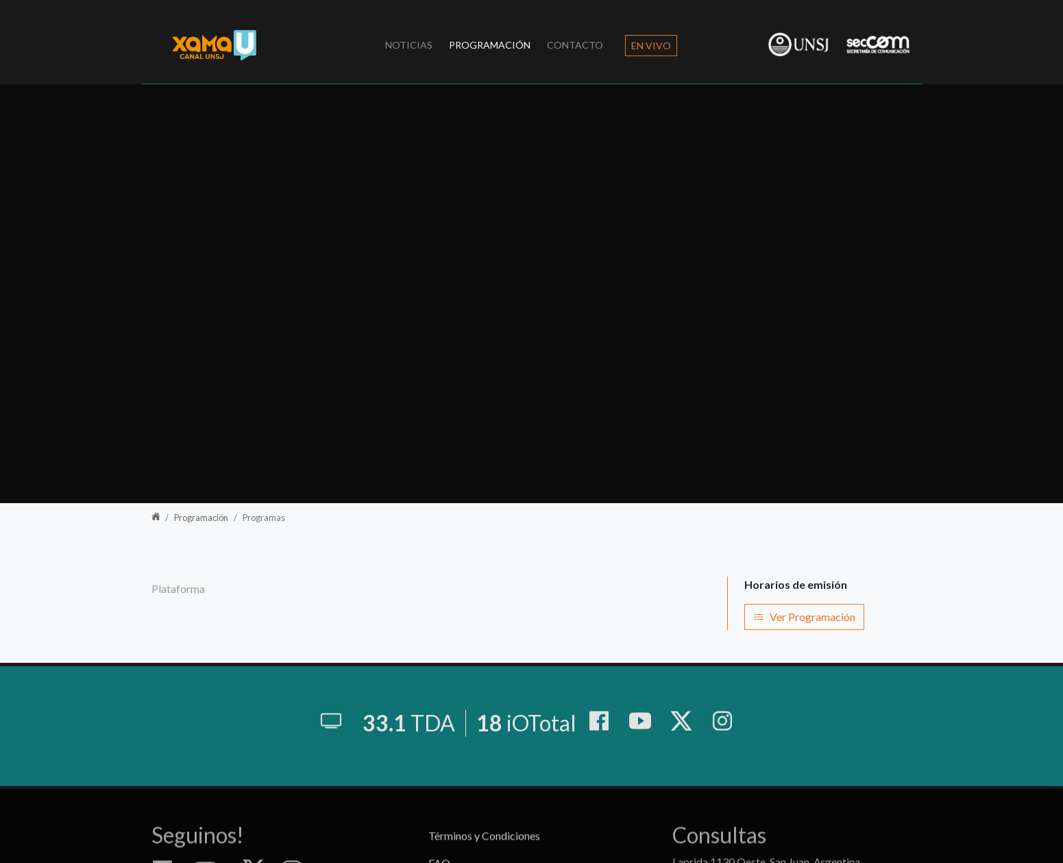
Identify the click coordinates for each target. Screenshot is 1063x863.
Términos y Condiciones (484, 848)
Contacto (575, 45)
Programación (489, 45)
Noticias (408, 45)
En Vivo (651, 45)
